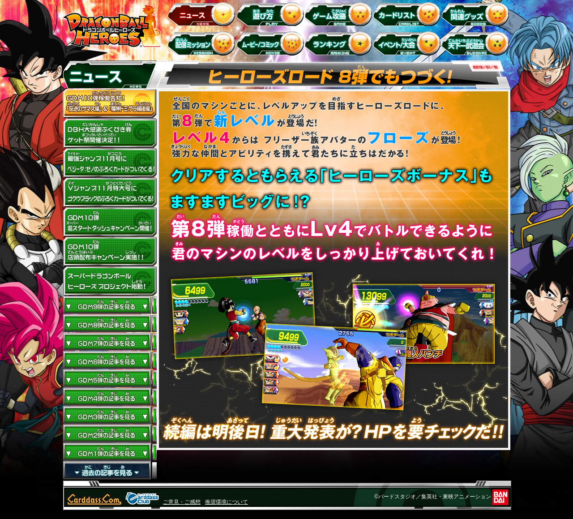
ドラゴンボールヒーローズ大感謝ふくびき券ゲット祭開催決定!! (110, 133)
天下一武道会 (477, 43)
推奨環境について (226, 502)
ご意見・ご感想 (182, 502)
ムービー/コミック (271, 43)
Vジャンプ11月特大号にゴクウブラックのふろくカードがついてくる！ (110, 192)
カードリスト (408, 13)
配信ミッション (203, 43)
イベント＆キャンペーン (408, 43)
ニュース (203, 13)
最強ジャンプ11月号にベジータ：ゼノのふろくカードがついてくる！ (110, 163)
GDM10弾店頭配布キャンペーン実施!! (110, 251)
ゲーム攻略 (340, 13)
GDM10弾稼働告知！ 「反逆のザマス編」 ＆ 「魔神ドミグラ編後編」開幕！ (110, 104)
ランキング (340, 43)
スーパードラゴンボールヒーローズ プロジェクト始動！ (110, 281)
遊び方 (271, 13)
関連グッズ (477, 13)
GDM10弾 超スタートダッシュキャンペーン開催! (110, 222)
